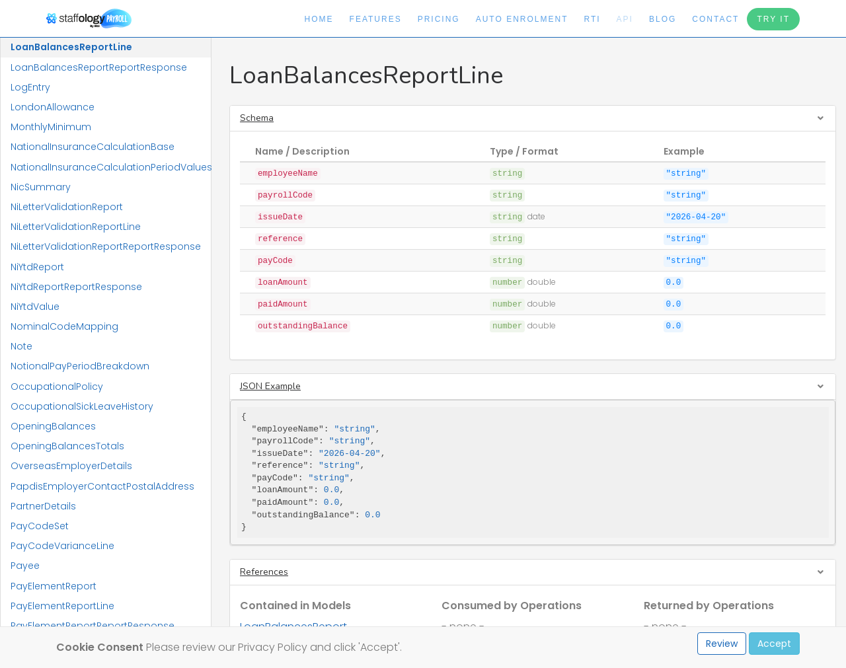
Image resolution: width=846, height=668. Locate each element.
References (264, 572)
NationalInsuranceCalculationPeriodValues (111, 167)
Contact (715, 19)
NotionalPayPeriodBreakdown (80, 366)
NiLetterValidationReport (67, 206)
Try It (773, 19)
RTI (592, 19)
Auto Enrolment (522, 19)
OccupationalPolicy (57, 386)
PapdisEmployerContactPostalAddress (102, 486)
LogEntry (30, 87)
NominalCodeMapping (64, 326)
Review (722, 643)
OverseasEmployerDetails (71, 465)
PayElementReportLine (62, 605)
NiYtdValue (35, 306)
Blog (662, 19)
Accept (774, 643)
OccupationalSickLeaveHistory (82, 406)
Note (21, 346)
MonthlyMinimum (51, 126)
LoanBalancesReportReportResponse (99, 67)
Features (376, 19)
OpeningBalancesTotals (67, 446)
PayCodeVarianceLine (62, 545)
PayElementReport (53, 586)
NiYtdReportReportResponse (76, 286)
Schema (257, 118)
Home (319, 19)
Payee (25, 565)
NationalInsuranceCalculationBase (92, 146)
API (625, 19)
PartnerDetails (43, 506)
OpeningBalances (53, 426)
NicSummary (41, 187)
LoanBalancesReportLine (71, 47)
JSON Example (270, 386)
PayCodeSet (40, 526)
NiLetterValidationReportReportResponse (106, 246)
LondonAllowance (53, 107)
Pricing (439, 19)
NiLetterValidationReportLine (76, 226)
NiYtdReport (37, 267)
